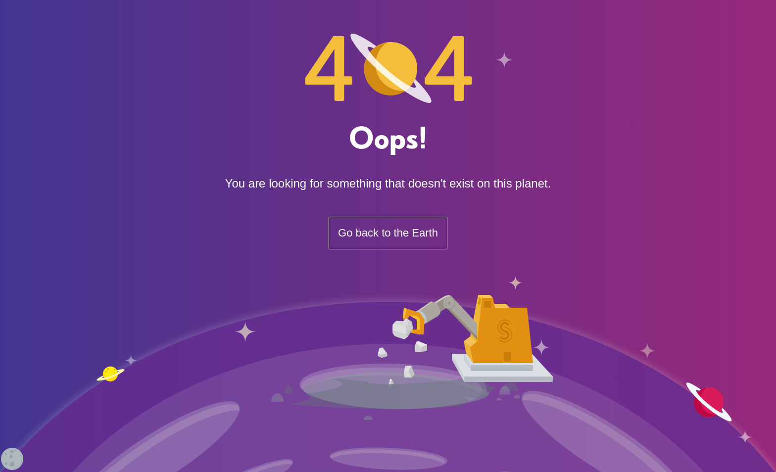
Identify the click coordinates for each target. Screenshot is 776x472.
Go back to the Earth (388, 233)
